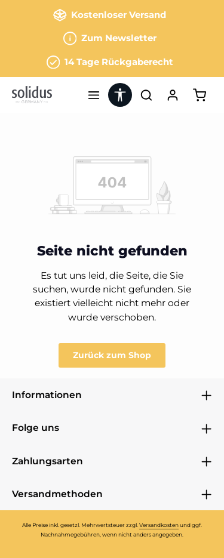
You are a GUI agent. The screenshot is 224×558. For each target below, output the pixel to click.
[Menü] (94, 95)
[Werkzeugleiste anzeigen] (120, 95)
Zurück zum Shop (112, 355)
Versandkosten (159, 525)
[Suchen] (146, 95)
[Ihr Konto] (173, 95)
